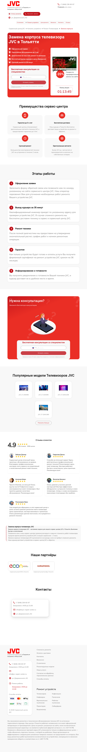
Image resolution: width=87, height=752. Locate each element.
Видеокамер (41, 709)
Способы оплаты (43, 679)
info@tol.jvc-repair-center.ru (24, 610)
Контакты (61, 22)
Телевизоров (41, 694)
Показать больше (43, 423)
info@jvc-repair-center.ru (18, 672)
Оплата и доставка (44, 653)
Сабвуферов (56, 706)
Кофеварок (41, 697)
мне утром (64, 7)
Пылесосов (56, 697)
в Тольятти (26, 7)
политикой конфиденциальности (57, 356)
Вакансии (53, 22)
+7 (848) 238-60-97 (67, 4)
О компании (20, 22)
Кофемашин (56, 694)
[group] (19, 567)
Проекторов (41, 706)
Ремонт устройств (32, 22)
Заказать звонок (31, 14)
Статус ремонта (15, 14)
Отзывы (68, 22)
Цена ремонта (44, 22)
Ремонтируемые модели (45, 666)
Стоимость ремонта (44, 650)
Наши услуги (41, 670)
